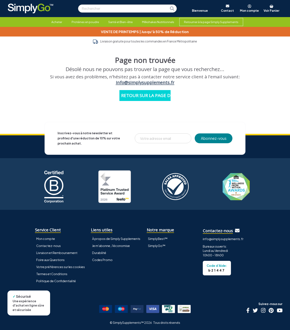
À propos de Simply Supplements (116, 239)
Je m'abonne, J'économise (111, 246)
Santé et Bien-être (120, 22)
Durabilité (99, 253)
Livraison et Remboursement (56, 253)
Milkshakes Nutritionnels (158, 22)
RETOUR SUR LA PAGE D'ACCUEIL (146, 95)
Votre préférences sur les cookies (60, 267)
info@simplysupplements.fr (145, 82)
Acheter (56, 22)
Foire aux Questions (50, 260)
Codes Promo (102, 260)
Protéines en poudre (85, 22)
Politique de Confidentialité (56, 281)
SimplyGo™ (156, 246)
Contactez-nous (48, 246)
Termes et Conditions (51, 274)
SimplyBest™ (158, 239)
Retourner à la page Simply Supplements (211, 22)
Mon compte (45, 239)
